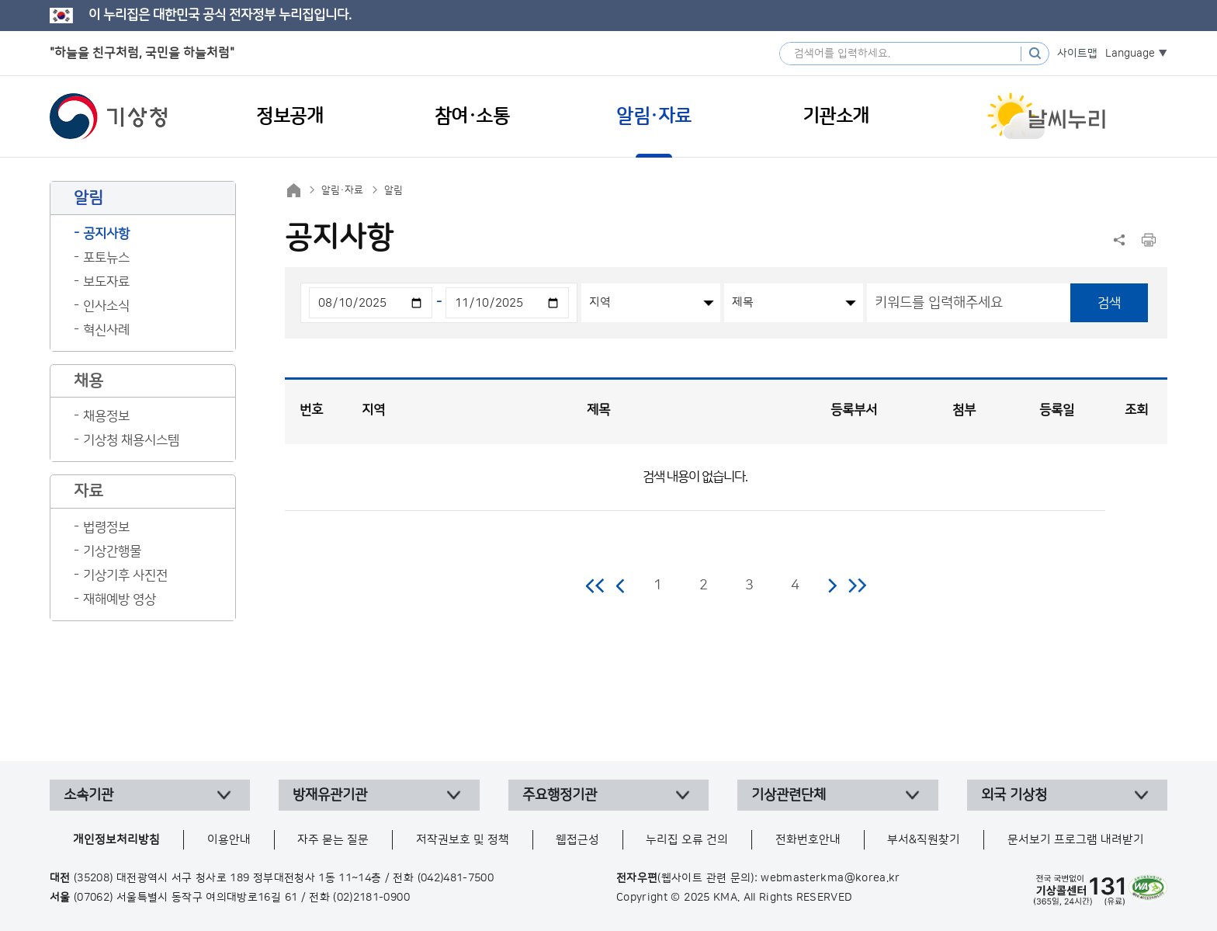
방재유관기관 (330, 795)
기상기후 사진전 (125, 575)
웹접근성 (577, 839)
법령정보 (106, 527)
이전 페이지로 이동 (621, 585)
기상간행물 (112, 551)
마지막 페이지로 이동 (857, 585)
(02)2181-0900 (371, 897)
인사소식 (106, 306)
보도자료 (106, 282)
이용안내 (229, 839)
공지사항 (106, 234)
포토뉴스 (106, 258)
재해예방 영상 (119, 599)
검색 (1109, 303)
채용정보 (106, 416)
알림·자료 (342, 190)
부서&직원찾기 (923, 839)
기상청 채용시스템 (131, 440)
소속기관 (88, 795)
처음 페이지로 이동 (595, 585)
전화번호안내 (808, 839)
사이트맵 (1077, 53)
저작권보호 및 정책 (462, 839)
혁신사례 (106, 330)
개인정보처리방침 (116, 839)
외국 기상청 (1014, 795)
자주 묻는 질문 (333, 839)
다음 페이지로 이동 (832, 585)
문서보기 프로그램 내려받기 (1075, 839)
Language (1130, 53)
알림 (393, 190)
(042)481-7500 (456, 878)
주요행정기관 (559, 795)
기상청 (109, 116)
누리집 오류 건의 (687, 839)
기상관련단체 (788, 795)
